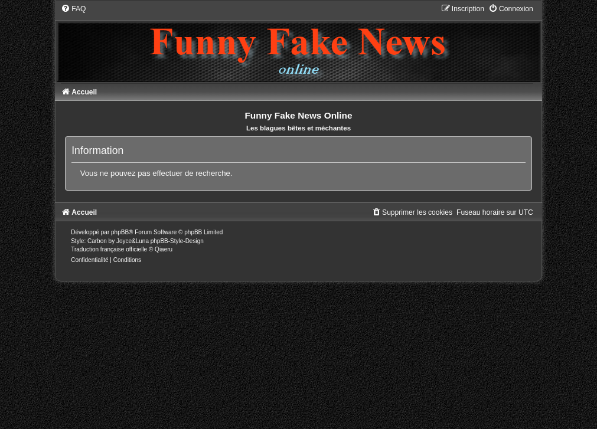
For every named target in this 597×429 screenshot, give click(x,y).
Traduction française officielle (109, 249)
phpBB (120, 232)
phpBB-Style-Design (177, 241)
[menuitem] (73, 9)
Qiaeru (163, 249)
